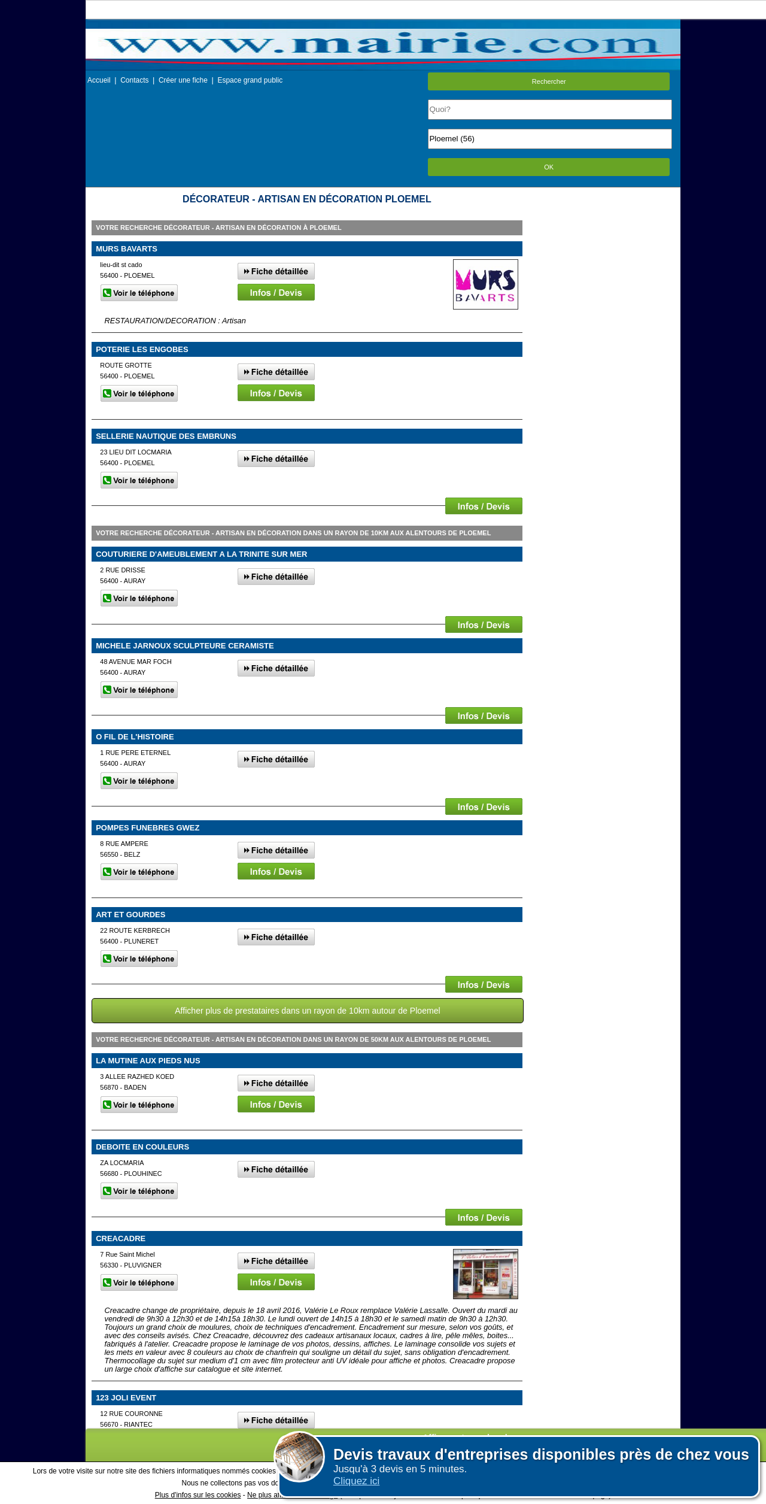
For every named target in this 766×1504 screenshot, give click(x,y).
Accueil (99, 80)
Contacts (134, 80)
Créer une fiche (183, 80)
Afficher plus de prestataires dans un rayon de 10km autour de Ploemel (307, 1010)
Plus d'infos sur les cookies (198, 1495)
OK (549, 167)
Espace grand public (249, 80)
